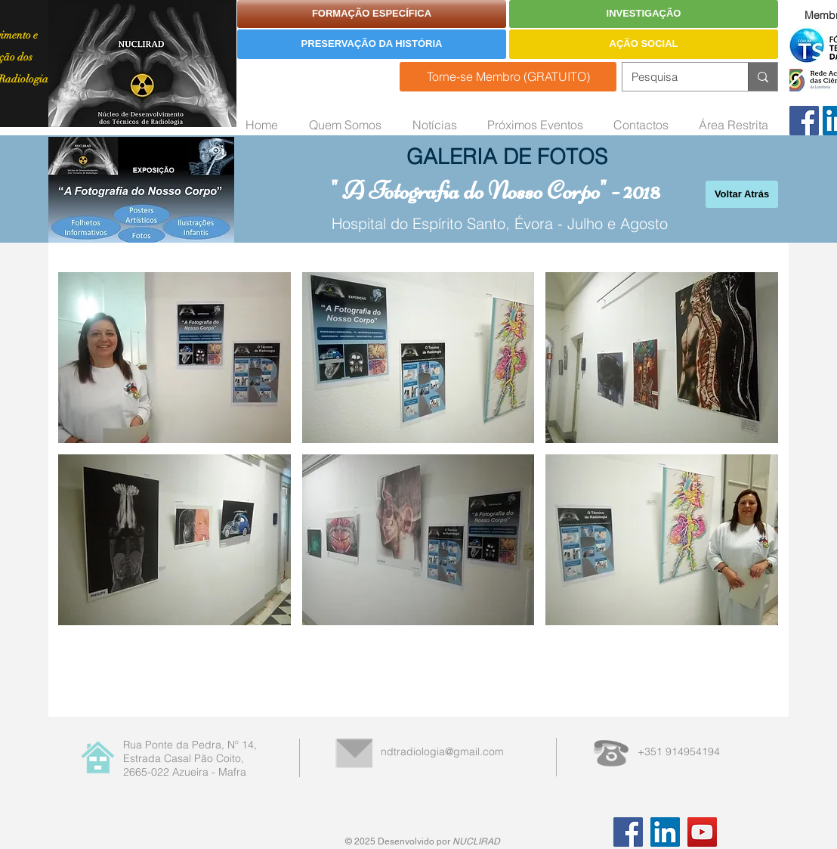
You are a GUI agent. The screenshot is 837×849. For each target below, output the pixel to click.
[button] (174, 357)
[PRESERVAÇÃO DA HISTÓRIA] (371, 44)
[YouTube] (702, 832)
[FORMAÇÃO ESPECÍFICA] (371, 14)
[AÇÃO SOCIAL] (643, 44)
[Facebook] (804, 120)
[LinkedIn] (665, 832)
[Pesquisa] (674, 77)
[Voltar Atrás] (742, 194)
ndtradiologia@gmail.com (442, 751)
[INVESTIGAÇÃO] (643, 14)
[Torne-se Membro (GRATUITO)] (508, 76)
